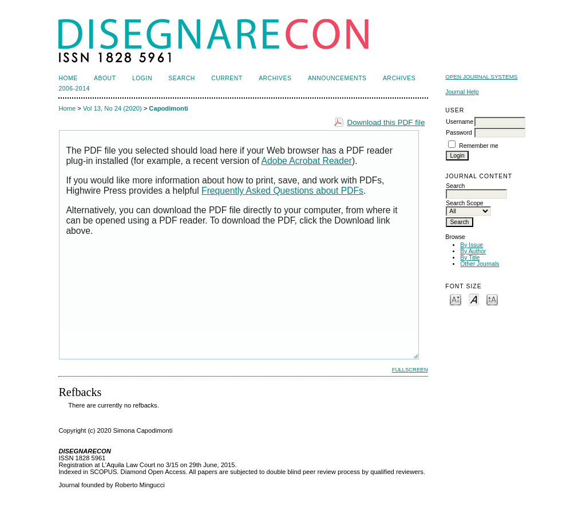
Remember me (478, 146)
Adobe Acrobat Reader (307, 161)
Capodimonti (168, 108)
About (105, 78)
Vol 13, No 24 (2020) (112, 108)
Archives (275, 78)
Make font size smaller (455, 299)
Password (459, 133)
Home (67, 78)
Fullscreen (410, 369)
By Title (470, 257)
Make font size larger (492, 299)
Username (459, 122)
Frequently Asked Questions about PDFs (282, 190)
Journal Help (461, 92)
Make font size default (474, 299)
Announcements (337, 78)
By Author (473, 251)
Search (181, 78)
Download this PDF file (386, 122)
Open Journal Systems (481, 76)
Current (226, 78)
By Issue (471, 245)
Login (142, 78)
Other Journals (479, 264)
